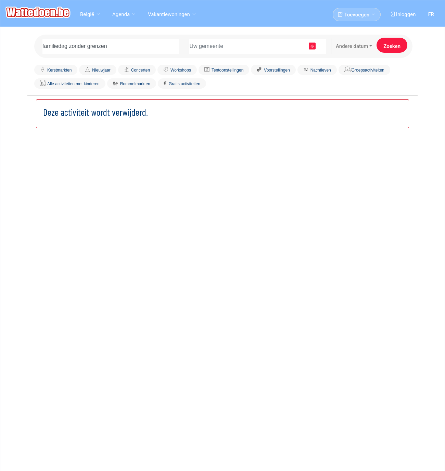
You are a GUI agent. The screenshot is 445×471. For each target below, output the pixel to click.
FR (431, 14)
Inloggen (403, 14)
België (87, 14)
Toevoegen (353, 15)
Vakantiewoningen (169, 14)
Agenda (121, 14)
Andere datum (352, 46)
